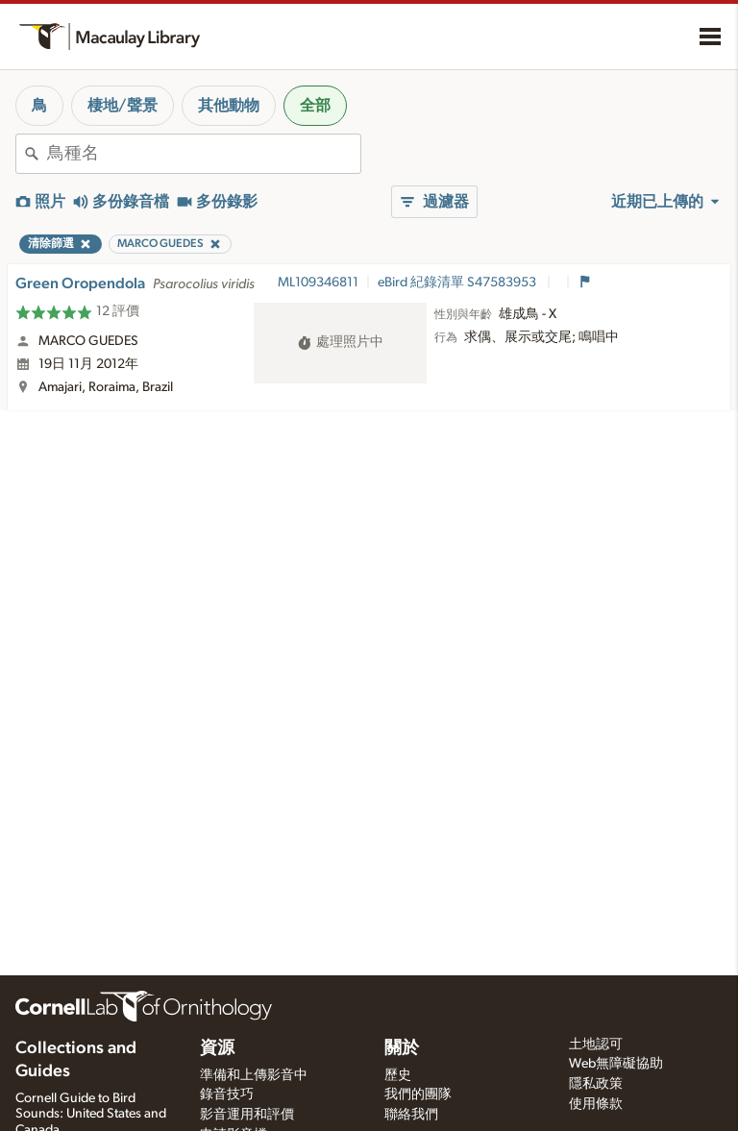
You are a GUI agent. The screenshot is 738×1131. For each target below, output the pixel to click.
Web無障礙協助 (616, 1063)
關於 (401, 1048)
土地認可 (596, 1044)
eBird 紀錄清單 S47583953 (458, 282)
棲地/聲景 (122, 105)
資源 (217, 1048)
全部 (315, 105)
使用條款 (596, 1104)
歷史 (397, 1075)
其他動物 (228, 105)
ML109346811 (318, 282)
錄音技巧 (227, 1094)
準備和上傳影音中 (254, 1075)
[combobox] (203, 154)
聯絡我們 (411, 1114)
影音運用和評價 (247, 1114)
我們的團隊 (418, 1094)
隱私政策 (596, 1084)
